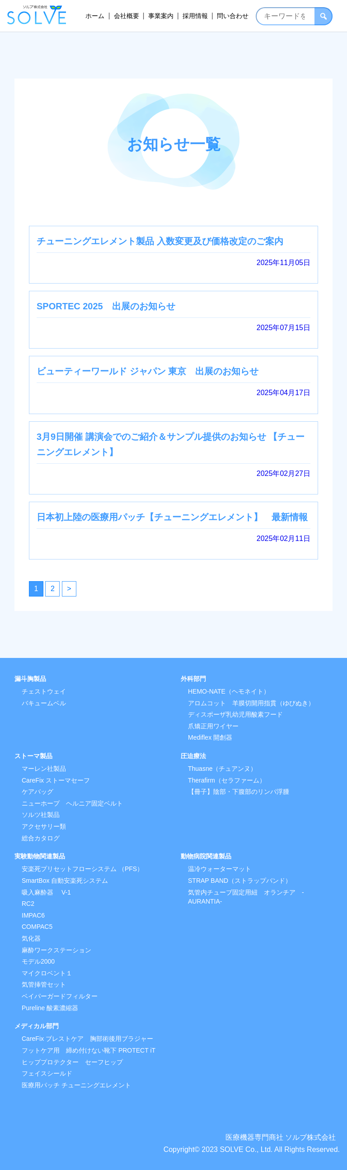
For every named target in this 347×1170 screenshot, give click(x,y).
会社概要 (126, 15)
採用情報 (195, 15)
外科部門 (193, 678)
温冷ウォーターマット (219, 868)
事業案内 (161, 15)
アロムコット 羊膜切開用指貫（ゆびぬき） (251, 703)
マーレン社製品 (44, 768)
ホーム (94, 15)
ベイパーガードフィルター (60, 996)
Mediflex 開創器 (210, 737)
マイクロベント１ (47, 973)
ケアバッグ (37, 791)
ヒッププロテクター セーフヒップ (72, 1062)
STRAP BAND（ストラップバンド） (239, 880)
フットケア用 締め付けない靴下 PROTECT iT (88, 1050)
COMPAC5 (37, 926)
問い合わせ (233, 15)
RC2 (28, 903)
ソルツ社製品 (41, 814)
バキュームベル (44, 703)
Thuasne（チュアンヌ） (222, 768)
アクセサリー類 (44, 826)
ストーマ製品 (33, 756)
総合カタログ (41, 838)
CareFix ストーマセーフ (56, 780)
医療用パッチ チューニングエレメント (76, 1085)
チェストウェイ (44, 691)
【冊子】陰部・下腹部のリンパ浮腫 (238, 791)
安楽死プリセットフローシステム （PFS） (82, 868)
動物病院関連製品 (206, 856)
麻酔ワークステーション (56, 950)
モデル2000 (38, 961)
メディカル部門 (36, 1026)
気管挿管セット (44, 984)
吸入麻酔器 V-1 (46, 892)
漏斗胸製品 (30, 678)
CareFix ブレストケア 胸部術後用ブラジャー (87, 1038)
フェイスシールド (47, 1073)
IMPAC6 (33, 915)
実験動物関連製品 (39, 856)
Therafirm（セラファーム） (227, 780)
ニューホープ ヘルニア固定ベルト (72, 803)
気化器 (31, 938)
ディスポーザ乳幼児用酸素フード (235, 714)
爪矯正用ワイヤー (213, 726)
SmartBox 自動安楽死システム (65, 880)
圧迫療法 (193, 756)
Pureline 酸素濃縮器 (50, 1008)
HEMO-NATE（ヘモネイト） (229, 691)
